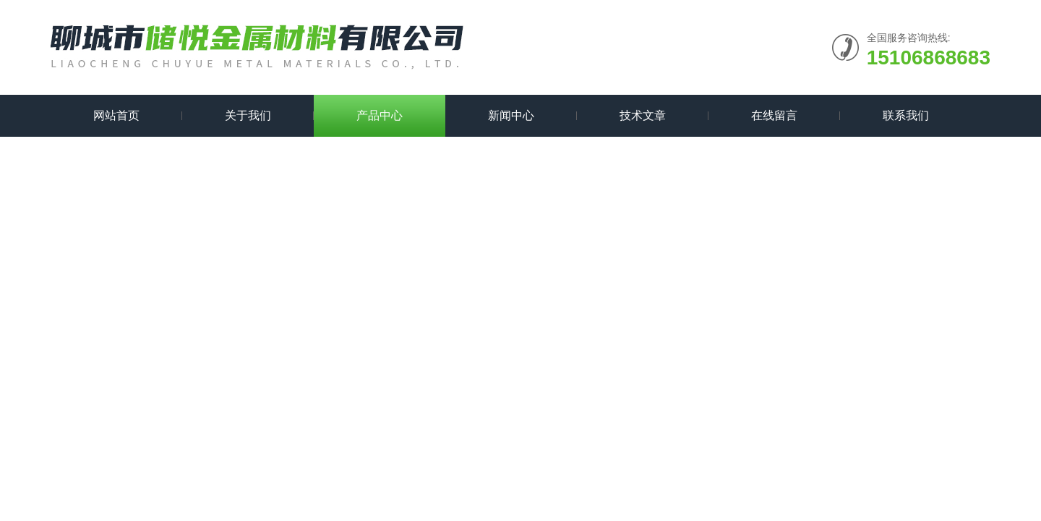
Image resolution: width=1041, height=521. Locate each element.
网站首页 (116, 115)
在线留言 (774, 115)
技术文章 (643, 115)
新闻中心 (511, 115)
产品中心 (379, 115)
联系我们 (906, 115)
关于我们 (248, 115)
